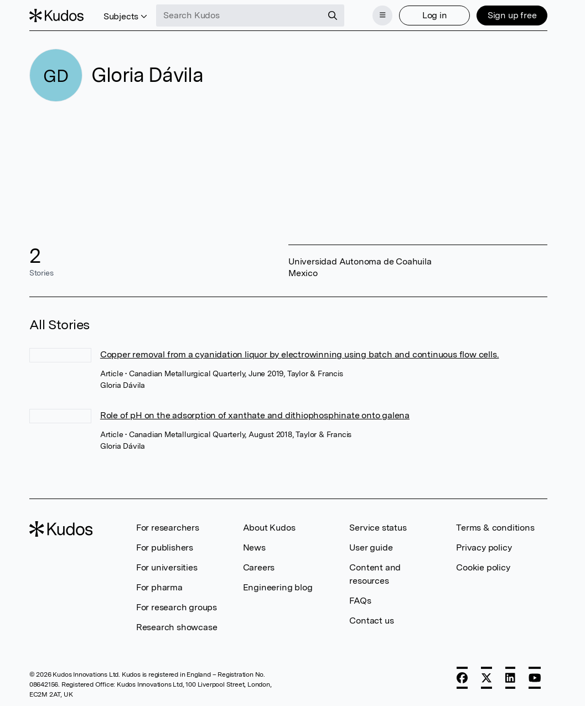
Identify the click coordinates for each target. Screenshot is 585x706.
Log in (434, 15)
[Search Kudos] (239, 15)
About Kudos (269, 527)
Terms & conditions (495, 527)
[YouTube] (535, 678)
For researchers (167, 527)
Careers (259, 567)
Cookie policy (483, 567)
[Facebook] (462, 678)
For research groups (176, 607)
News (254, 547)
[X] (486, 678)
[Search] (333, 15)
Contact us (371, 620)
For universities (167, 567)
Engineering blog (278, 587)
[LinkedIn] (510, 678)
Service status (377, 527)
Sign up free (512, 15)
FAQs (360, 600)
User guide (370, 547)
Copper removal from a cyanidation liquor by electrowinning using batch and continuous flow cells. (299, 354)
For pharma (159, 587)
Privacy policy (483, 547)
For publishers (164, 547)
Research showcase (177, 627)
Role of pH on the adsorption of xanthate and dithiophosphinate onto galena (255, 415)
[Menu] (382, 15)
